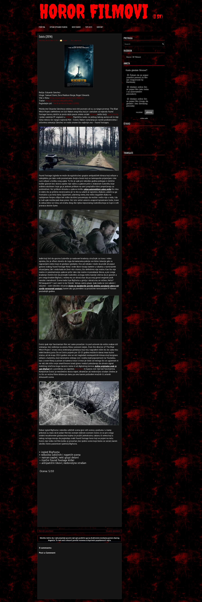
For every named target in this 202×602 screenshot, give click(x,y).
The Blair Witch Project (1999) (66, 103)
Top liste (88, 27)
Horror (65, 40)
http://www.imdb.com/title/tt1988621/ (67, 98)
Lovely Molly (112, 114)
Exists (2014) (45, 36)
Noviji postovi (46, 530)
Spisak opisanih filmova (58, 27)
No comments (76, 40)
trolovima (79, 369)
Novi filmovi (76, 27)
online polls (144, 118)
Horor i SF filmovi (133, 57)
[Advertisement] (78, 505)
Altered (93, 114)
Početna (42, 27)
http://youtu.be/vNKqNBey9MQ (59, 100)
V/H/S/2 (69, 117)
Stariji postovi (113, 530)
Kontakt (100, 27)
